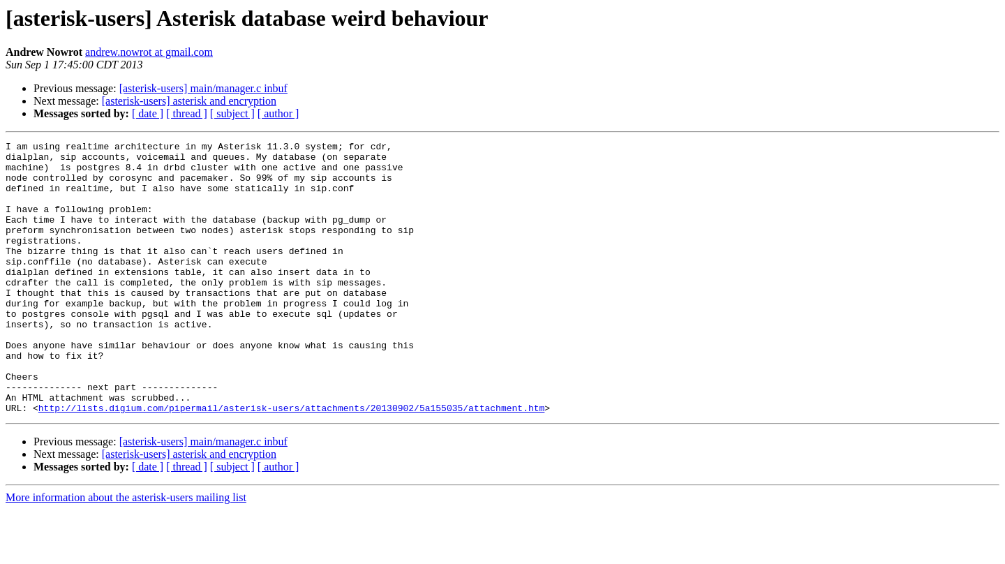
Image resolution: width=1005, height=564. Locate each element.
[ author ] (278, 113)
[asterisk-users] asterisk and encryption (189, 101)
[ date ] (147, 113)
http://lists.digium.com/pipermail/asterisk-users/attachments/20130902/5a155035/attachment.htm (291, 462)
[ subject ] (232, 113)
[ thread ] (186, 113)
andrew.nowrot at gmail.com (149, 52)
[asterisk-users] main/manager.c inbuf (203, 88)
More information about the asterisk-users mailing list (126, 552)
